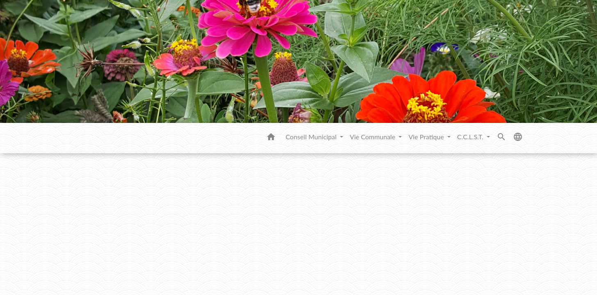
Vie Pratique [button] (427, 137)
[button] (271, 138)
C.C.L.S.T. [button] (471, 137)
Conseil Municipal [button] (312, 137)
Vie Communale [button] (373, 137)
